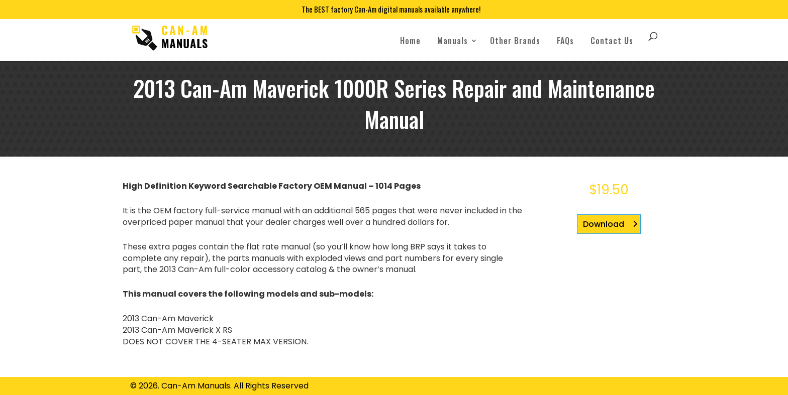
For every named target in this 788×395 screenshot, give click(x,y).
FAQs (565, 41)
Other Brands (515, 41)
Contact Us (611, 41)
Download (603, 224)
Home (410, 41)
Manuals (452, 41)
